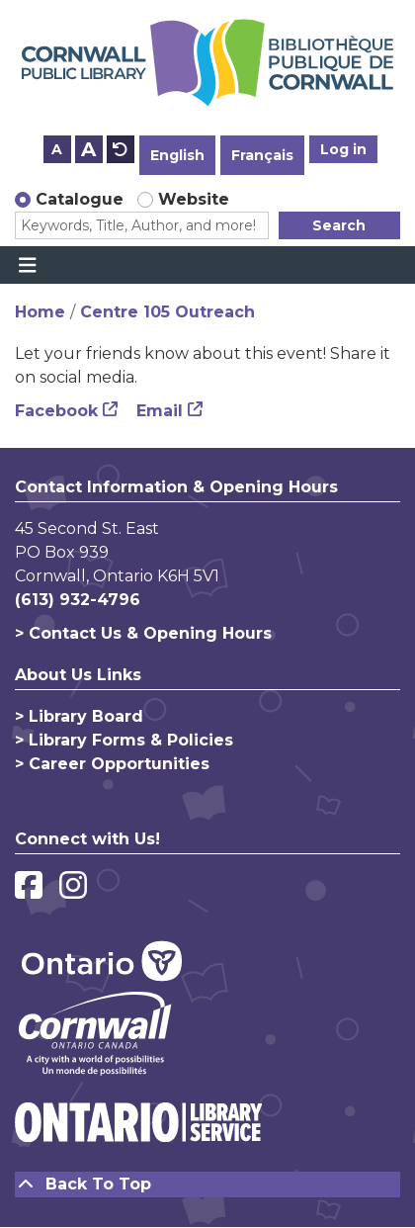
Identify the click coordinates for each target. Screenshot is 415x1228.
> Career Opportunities (112, 763)
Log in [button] (343, 149)
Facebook (56, 410)
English (177, 155)
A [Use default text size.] (120, 149)
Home (40, 312)
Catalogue (80, 199)
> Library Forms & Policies (124, 740)
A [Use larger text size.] (88, 149)
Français (262, 155)
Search (339, 225)
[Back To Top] (207, 1184)
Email (159, 410)
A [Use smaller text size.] (56, 149)
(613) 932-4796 (77, 599)
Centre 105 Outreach (167, 312)
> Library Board (79, 716)
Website (193, 199)
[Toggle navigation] (27, 265)
